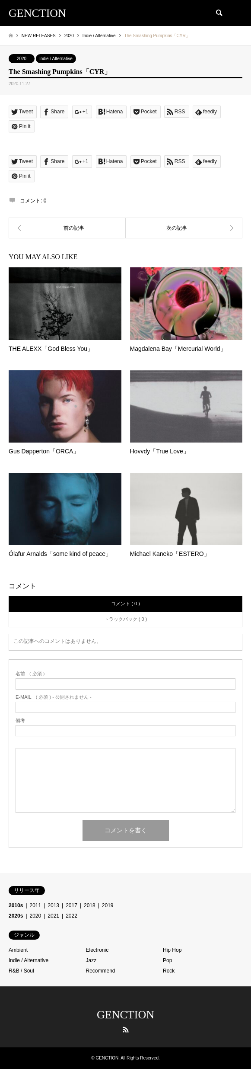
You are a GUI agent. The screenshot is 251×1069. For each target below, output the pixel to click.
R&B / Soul (21, 971)
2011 (35, 905)
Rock (169, 971)
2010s (16, 905)
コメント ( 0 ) (125, 603)
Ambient (18, 950)
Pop (167, 960)
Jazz (91, 960)
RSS (126, 1030)
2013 (53, 905)
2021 (53, 916)
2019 (108, 905)
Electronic (97, 950)
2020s (16, 916)
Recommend (100, 971)
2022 (71, 916)
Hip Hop (172, 950)
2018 (89, 905)
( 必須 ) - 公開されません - (54, 697)
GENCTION (125, 1014)
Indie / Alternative (56, 58)
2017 (71, 905)
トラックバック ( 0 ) (125, 619)
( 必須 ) (30, 673)
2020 (21, 58)
